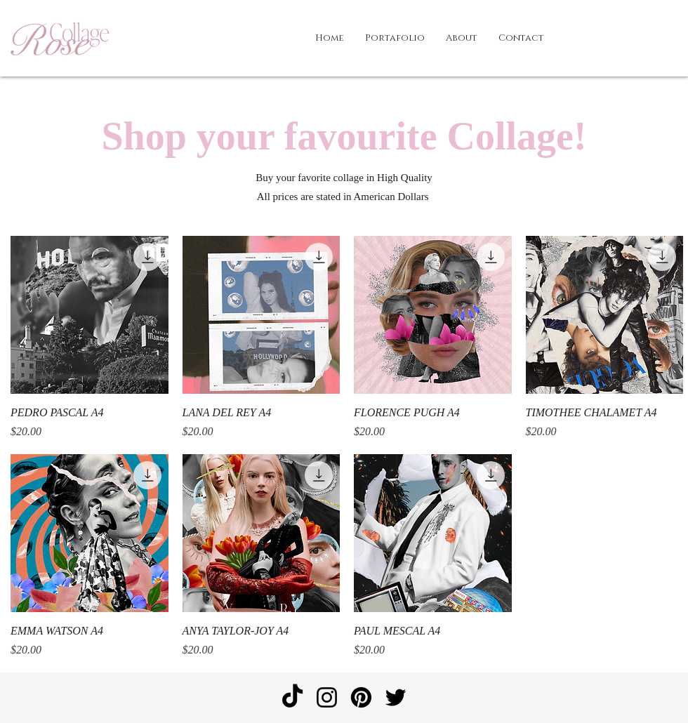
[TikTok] (292, 697)
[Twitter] (395, 697)
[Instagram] (326, 697)
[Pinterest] (361, 697)
